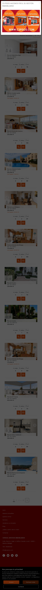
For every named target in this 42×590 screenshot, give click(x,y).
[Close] (39, 3)
